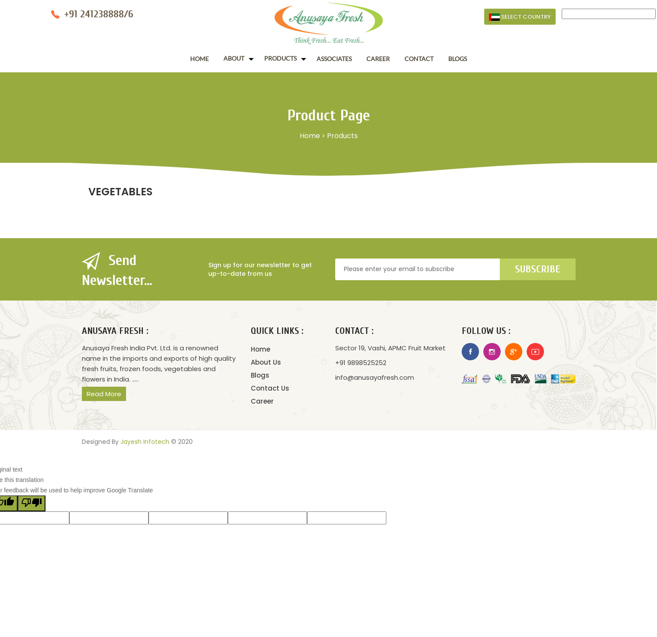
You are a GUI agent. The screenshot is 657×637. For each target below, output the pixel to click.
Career (378, 58)
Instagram (492, 351)
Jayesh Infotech (144, 441)
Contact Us (270, 388)
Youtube (535, 351)
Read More (104, 393)
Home (199, 58)
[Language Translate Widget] (609, 14)
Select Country (520, 17)
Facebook (470, 351)
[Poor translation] (31, 503)
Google (513, 351)
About (233, 58)
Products (280, 58)
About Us (266, 362)
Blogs (457, 58)
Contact (419, 58)
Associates (334, 58)
